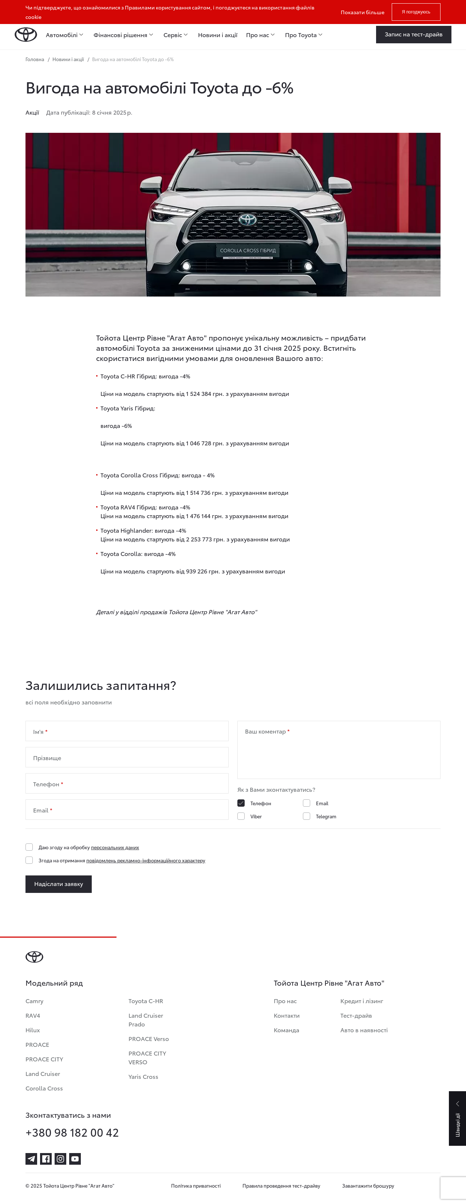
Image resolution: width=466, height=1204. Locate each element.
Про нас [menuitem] (257, 34)
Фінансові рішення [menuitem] (120, 34)
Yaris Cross (143, 1076)
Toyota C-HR (146, 1000)
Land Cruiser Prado (146, 1019)
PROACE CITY (44, 1058)
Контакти (287, 1015)
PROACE (37, 1044)
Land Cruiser (42, 1073)
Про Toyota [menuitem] (301, 34)
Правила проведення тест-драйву (281, 1185)
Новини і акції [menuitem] (217, 34)
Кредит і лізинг (361, 1000)
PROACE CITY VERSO (147, 1057)
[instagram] (60, 1159)
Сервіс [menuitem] (172, 34)
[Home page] (26, 34)
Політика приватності (196, 1185)
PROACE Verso (149, 1038)
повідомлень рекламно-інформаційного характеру (145, 860)
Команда (286, 1029)
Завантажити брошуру (368, 1185)
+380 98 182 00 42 (72, 1132)
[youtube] (75, 1159)
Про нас (285, 1000)
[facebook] (46, 1159)
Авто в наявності (364, 1029)
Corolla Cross (44, 1088)
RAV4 (32, 1015)
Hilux (32, 1029)
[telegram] (31, 1159)
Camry (34, 1000)
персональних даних (115, 847)
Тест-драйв (356, 1015)
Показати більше (362, 12)
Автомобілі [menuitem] (62, 34)
